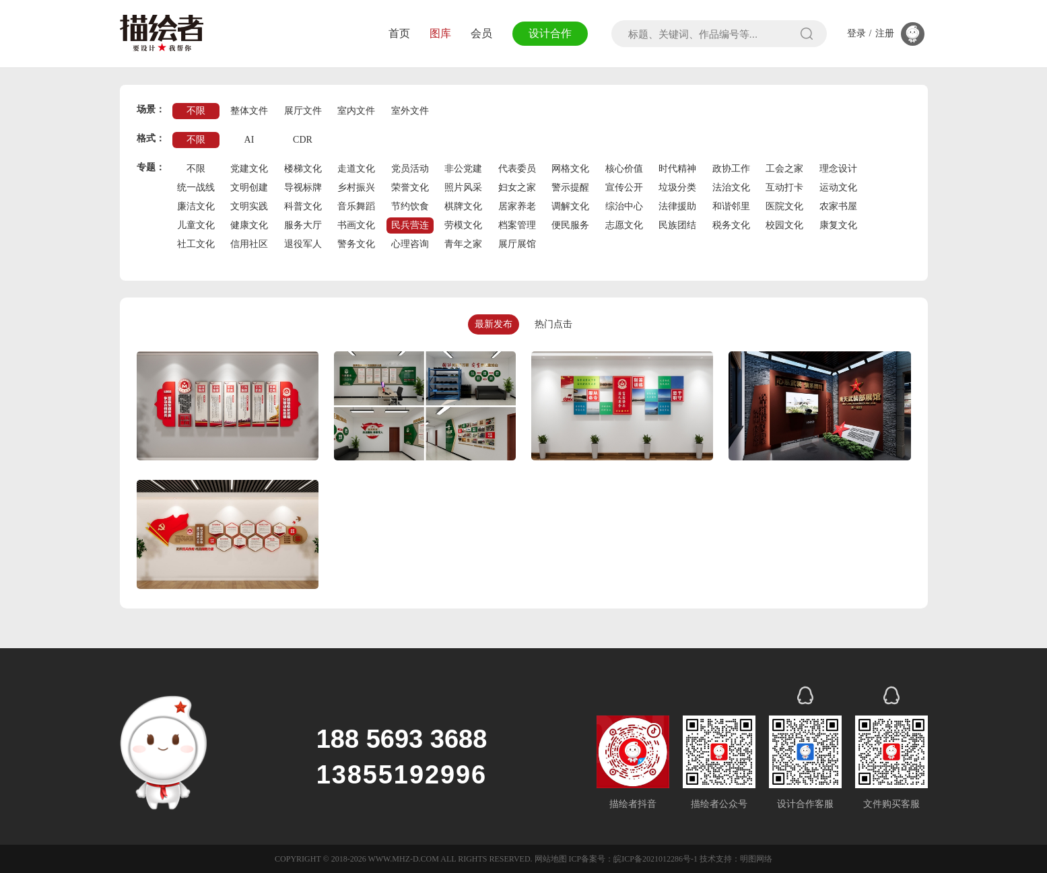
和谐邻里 (731, 206)
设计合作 (550, 33)
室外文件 (410, 111)
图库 (440, 33)
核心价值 (624, 169)
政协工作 (731, 169)
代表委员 (517, 169)
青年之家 (463, 244)
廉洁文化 (196, 206)
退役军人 (303, 244)
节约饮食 (410, 206)
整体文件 (249, 111)
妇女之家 (517, 187)
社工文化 (196, 244)
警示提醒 (570, 187)
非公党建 (463, 169)
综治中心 (624, 206)
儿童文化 (196, 225)
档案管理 (517, 225)
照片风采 (463, 187)
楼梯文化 (303, 169)
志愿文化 (624, 225)
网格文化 (570, 169)
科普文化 (303, 206)
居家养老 (517, 206)
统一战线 (196, 187)
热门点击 (553, 324)
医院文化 (784, 206)
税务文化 (731, 225)
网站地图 (551, 859)
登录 (856, 33)
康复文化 (838, 225)
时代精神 (677, 169)
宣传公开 (624, 187)
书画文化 (356, 225)
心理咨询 (410, 244)
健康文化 (249, 225)
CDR (302, 140)
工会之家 (784, 169)
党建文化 (249, 169)
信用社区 (249, 244)
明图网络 (756, 859)
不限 (196, 111)
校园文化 (784, 225)
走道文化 (356, 169)
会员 (481, 33)
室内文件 (356, 111)
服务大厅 (303, 225)
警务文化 (356, 244)
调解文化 (570, 206)
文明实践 (249, 206)
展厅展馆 (517, 244)
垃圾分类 (677, 187)
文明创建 (249, 187)
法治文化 (731, 187)
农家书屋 (838, 206)
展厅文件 (303, 111)
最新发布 (493, 324)
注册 (884, 33)
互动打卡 (784, 187)
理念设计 (838, 169)
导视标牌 (303, 187)
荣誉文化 (410, 187)
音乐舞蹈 (356, 206)
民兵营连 (410, 225)
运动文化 (838, 187)
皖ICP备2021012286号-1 (655, 859)
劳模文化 (463, 225)
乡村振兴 (356, 187)
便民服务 (570, 225)
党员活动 (410, 169)
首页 (399, 33)
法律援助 (677, 206)
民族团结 (677, 225)
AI (249, 140)
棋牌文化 (463, 206)
